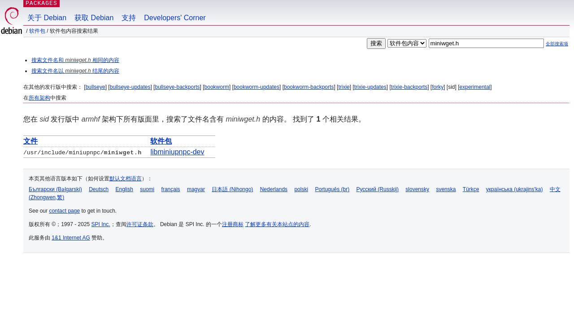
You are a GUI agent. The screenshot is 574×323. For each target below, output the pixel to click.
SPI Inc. (100, 224)
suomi (147, 189)
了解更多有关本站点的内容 (277, 224)
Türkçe (471, 189)
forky (438, 87)
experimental (475, 87)
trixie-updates (370, 87)
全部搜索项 (557, 43)
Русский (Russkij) (377, 189)
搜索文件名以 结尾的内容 (75, 71)
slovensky (417, 189)
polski (301, 189)
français (170, 189)
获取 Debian (93, 18)
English (124, 189)
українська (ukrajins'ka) (514, 189)
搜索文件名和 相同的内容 (75, 60)
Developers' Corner (174, 18)
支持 (129, 18)
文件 (30, 141)
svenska (446, 189)
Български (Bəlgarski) (55, 189)
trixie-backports (409, 87)
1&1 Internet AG (71, 238)
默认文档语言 (125, 178)
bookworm (216, 87)
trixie (343, 87)
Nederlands (273, 189)
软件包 (37, 31)
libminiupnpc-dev (177, 152)
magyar (196, 189)
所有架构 (39, 98)
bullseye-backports (177, 87)
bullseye (95, 87)
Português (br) (332, 189)
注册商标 (233, 224)
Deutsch (99, 189)
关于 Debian (46, 18)
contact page (64, 211)
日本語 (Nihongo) (232, 189)
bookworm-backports (309, 87)
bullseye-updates (130, 87)
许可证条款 (139, 224)
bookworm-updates (256, 87)
